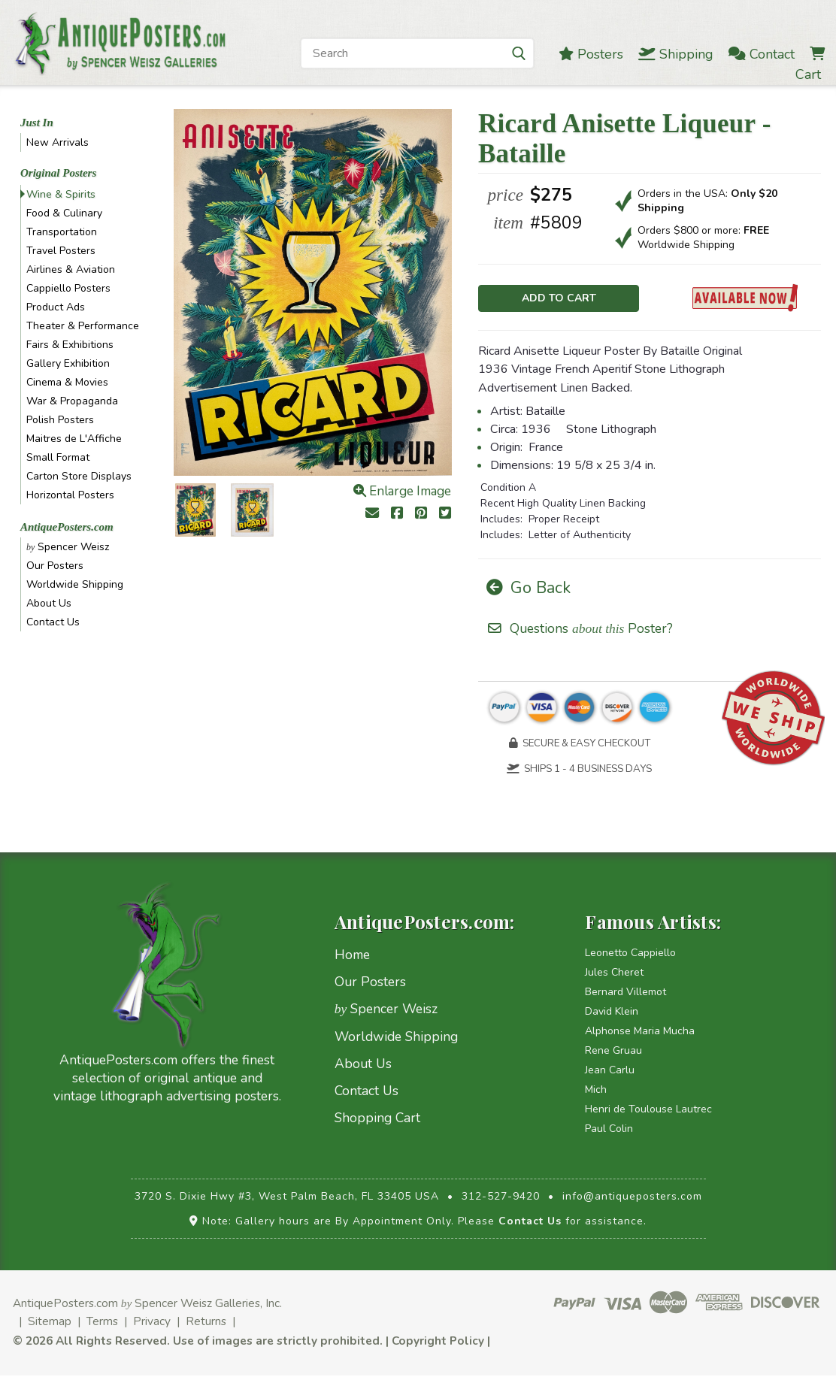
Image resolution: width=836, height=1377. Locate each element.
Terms (102, 1322)
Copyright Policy (438, 1342)
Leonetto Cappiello (630, 954)
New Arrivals (57, 142)
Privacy (152, 1322)
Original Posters (58, 173)
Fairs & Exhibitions (70, 344)
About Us (48, 603)
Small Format (57, 457)
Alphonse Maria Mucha (640, 1032)
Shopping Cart (377, 1119)
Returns (206, 1322)
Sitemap (49, 1322)
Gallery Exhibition (68, 363)
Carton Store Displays (79, 476)
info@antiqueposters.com (632, 1198)
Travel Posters (60, 251)
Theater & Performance (82, 326)
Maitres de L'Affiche (74, 438)
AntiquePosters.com (67, 527)
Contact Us (53, 622)
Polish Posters (60, 420)
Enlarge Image (402, 491)
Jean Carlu (610, 1071)
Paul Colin (609, 1130)
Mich (596, 1091)
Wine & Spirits (60, 194)
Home (352, 956)
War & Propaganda (72, 401)
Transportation (61, 232)
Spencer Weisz (67, 547)
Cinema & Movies (67, 382)
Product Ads (55, 307)
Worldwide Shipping (74, 584)
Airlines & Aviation (70, 269)
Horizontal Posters (70, 495)
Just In (36, 123)
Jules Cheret (614, 974)
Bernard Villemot (625, 993)
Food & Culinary (64, 213)
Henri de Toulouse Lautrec (648, 1110)
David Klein (611, 1013)
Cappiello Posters (68, 288)
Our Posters (54, 565)
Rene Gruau (613, 1052)
